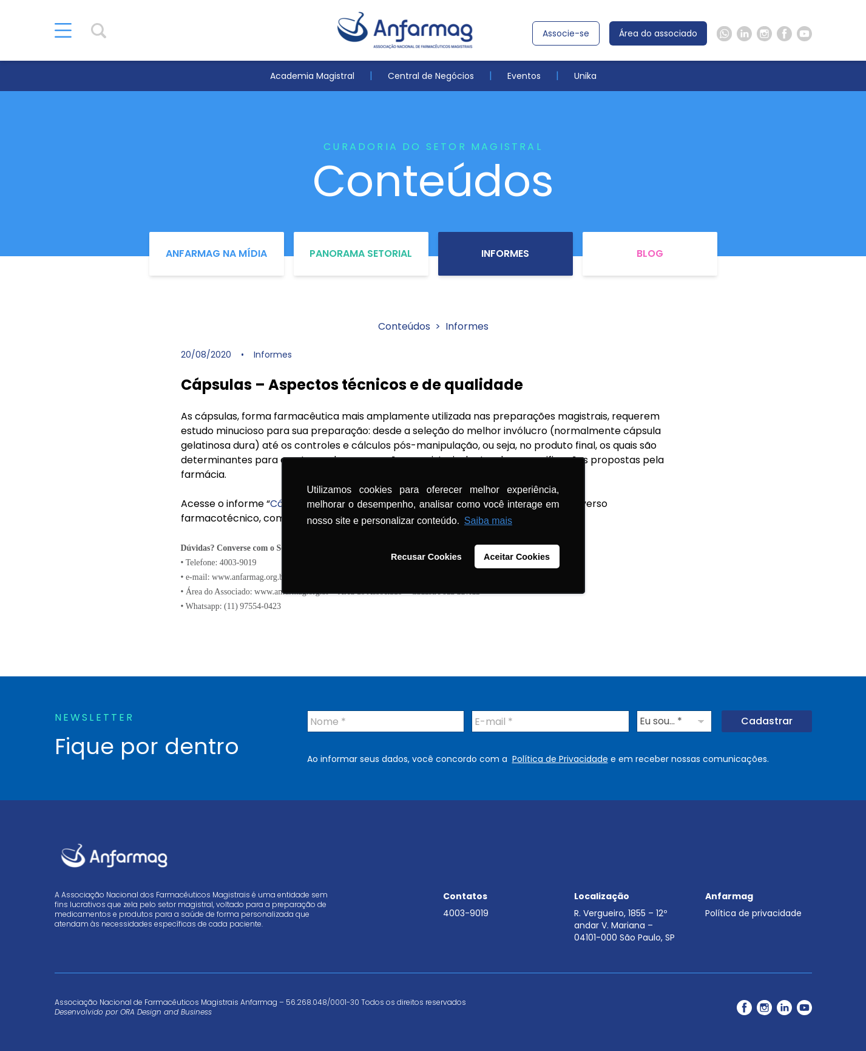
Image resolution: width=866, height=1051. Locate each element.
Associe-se (566, 33)
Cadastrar (767, 721)
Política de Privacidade (560, 759)
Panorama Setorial (361, 253)
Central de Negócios (431, 76)
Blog (650, 253)
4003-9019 (466, 913)
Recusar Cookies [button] (426, 557)
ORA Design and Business (166, 1012)
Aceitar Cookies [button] (517, 557)
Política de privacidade (753, 913)
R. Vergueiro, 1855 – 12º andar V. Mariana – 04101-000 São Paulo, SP (624, 925)
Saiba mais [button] (488, 520)
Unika (585, 76)
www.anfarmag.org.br (249, 577)
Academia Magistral (312, 76)
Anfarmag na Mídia (216, 253)
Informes (505, 253)
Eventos (524, 76)
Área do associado (658, 33)
